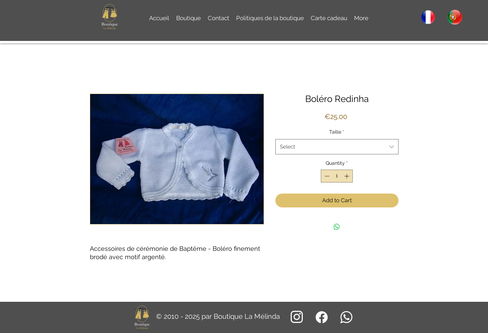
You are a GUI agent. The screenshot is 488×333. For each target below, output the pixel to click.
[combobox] (337, 146)
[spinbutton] (337, 176)
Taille (336, 132)
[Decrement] (326, 176)
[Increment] (347, 176)
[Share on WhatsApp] (337, 227)
